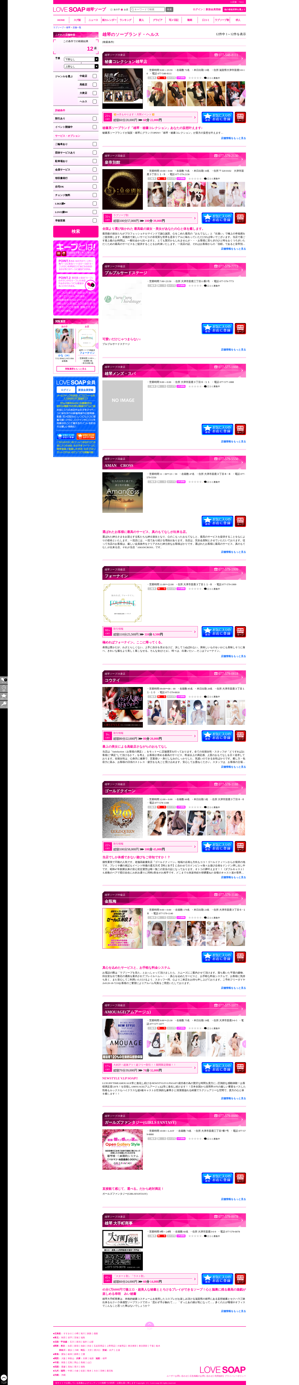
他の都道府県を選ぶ (233, 9)
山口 (89, 1362)
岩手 (70, 1338)
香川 (76, 1367)
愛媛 (63, 1367)
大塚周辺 (121, 1346)
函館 (96, 1333)
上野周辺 (111, 1346)
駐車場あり (61, 161)
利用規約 (219, 1376)
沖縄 (63, 1375)
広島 (70, 1362)
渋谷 (89, 1346)
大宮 (90, 1350)
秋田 (63, 1338)
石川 (72, 1342)
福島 (83, 1338)
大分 (96, 1371)
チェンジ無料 (62, 195)
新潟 (78, 1342)
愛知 (63, 1354)
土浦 (118, 1350)
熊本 (89, 1371)
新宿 (76, 1346)
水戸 (111, 1350)
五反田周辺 (99, 1346)
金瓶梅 (64, 361)
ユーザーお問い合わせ (177, 1376)
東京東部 (132, 1346)
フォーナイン (87, 352)
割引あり (60, 118)
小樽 (76, 1333)
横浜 (70, 1350)
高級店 (83, 84)
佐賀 (83, 1371)
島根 (83, 1362)
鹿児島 (110, 1371)
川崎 (76, 1350)
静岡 (76, 1354)
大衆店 (83, 93)
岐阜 (70, 1354)
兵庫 (85, 1358)
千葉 (152, 1346)
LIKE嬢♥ (60, 203)
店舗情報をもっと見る (233, 138)
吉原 (70, 1346)
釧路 (89, 1333)
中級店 (83, 76)
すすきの (67, 1333)
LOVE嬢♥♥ (61, 212)
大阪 (63, 1358)
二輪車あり (61, 144)
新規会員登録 (213, 9)
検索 (169, 9)
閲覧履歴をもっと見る (75, 369)
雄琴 (105, 1358)
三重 (83, 1354)
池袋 (83, 1346)
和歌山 (71, 1358)
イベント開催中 (64, 127)
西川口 (97, 1350)
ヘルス (83, 101)
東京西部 (143, 1346)
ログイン (198, 9)
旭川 (83, 1333)
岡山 (76, 1362)
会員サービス (62, 169)
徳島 (83, 1367)
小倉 (76, 1371)
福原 (91, 1358)
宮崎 (102, 1371)
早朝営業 (60, 220)
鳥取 (63, 1362)
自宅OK (59, 186)
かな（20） (64, 355)
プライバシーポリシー (235, 1376)
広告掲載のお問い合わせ (201, 1376)
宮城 (76, 1338)
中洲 (70, 1371)
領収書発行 (61, 178)
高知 (70, 1367)
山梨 (91, 1342)
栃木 (158, 1346)
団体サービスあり (65, 152)
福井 (85, 1342)
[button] (74, 346)
